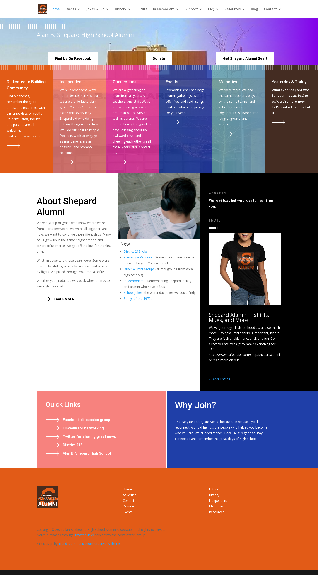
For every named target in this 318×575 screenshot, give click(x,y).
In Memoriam (163, 9)
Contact (270, 9)
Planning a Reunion (138, 257)
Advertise (129, 495)
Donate (159, 58)
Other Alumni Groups (139, 269)
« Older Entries (219, 379)
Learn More (64, 299)
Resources (233, 9)
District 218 (72, 445)
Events (70, 9)
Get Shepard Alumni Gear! (245, 58)
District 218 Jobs (136, 251)
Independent (218, 500)
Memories (216, 506)
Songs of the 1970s (138, 298)
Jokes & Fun (95, 9)
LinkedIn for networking (83, 428)
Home (55, 9)
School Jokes (133, 292)
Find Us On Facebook (73, 58)
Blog (254, 9)
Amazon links (84, 535)
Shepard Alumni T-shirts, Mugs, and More (239, 317)
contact (215, 228)
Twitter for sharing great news (89, 436)
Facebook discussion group (86, 420)
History (120, 9)
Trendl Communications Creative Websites (89, 543)
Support (191, 9)
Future (142, 9)
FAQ (211, 9)
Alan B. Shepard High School (87, 453)
